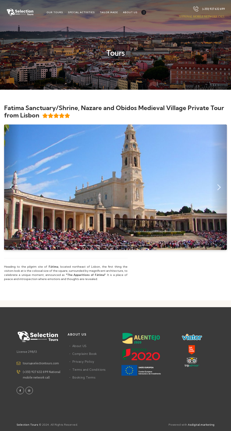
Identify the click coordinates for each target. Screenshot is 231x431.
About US (79, 346)
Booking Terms (84, 377)
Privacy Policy (83, 362)
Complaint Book (84, 354)
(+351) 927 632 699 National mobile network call (41, 374)
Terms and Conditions (89, 370)
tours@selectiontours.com (41, 363)
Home (107, 63)
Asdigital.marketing (201, 424)
